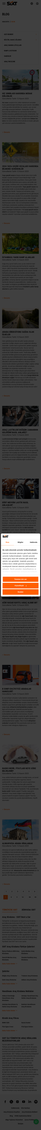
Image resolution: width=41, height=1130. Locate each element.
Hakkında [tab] (33, 542)
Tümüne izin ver (20, 579)
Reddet (20, 592)
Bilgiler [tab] (20, 542)
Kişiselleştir (20, 586)
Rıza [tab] (7, 542)
